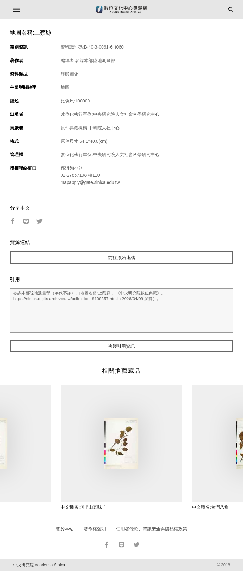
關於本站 (65, 528)
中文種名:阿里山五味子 (83, 506)
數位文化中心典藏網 (121, 9)
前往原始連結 (121, 257)
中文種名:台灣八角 (210, 506)
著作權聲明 (95, 528)
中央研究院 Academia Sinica (39, 564)
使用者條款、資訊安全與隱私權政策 (151, 528)
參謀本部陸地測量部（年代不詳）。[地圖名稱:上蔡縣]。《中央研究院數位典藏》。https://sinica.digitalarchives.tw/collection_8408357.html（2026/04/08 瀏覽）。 (121, 310)
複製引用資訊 (121, 346)
